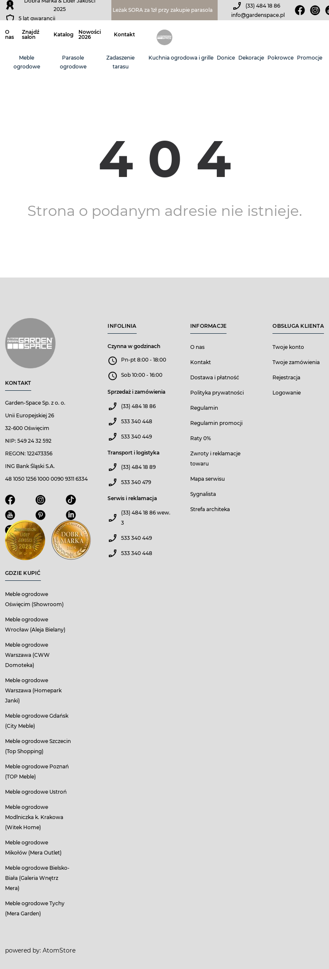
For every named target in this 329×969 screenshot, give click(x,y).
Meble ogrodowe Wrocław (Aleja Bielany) (35, 624)
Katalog (63, 34)
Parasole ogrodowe (73, 62)
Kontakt (124, 34)
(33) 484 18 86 (262, 6)
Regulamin (204, 408)
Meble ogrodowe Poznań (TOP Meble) (37, 771)
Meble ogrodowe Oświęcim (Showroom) (34, 599)
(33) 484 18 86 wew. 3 (145, 517)
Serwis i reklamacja (132, 498)
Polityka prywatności (217, 392)
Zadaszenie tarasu (120, 62)
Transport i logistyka (133, 452)
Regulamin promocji (216, 423)
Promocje (309, 57)
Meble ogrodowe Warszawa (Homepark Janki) (33, 690)
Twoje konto (288, 347)
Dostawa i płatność (214, 377)
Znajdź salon (30, 35)
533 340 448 (136, 421)
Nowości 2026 (89, 35)
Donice (226, 57)
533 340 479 (136, 482)
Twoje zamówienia (296, 362)
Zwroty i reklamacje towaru (215, 458)
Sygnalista (203, 494)
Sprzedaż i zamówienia (136, 392)
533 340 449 (136, 436)
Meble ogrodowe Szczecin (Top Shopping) (38, 746)
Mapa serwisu (207, 479)
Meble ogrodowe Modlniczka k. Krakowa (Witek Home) (34, 817)
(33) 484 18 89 (138, 467)
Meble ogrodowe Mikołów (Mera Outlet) (33, 847)
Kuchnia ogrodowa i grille (180, 57)
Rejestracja (286, 377)
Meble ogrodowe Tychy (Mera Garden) (35, 908)
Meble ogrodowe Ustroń (36, 792)
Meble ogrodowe (26, 62)
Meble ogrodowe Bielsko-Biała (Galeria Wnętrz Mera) (37, 878)
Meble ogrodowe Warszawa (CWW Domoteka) (27, 655)
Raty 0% (200, 438)
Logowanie (286, 392)
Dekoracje (251, 57)
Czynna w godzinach (134, 346)
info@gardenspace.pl (258, 15)
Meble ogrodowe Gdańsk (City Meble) (36, 721)
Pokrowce (280, 57)
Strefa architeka (210, 509)
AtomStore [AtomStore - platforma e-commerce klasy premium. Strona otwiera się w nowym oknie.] (59, 950)
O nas (9, 35)
